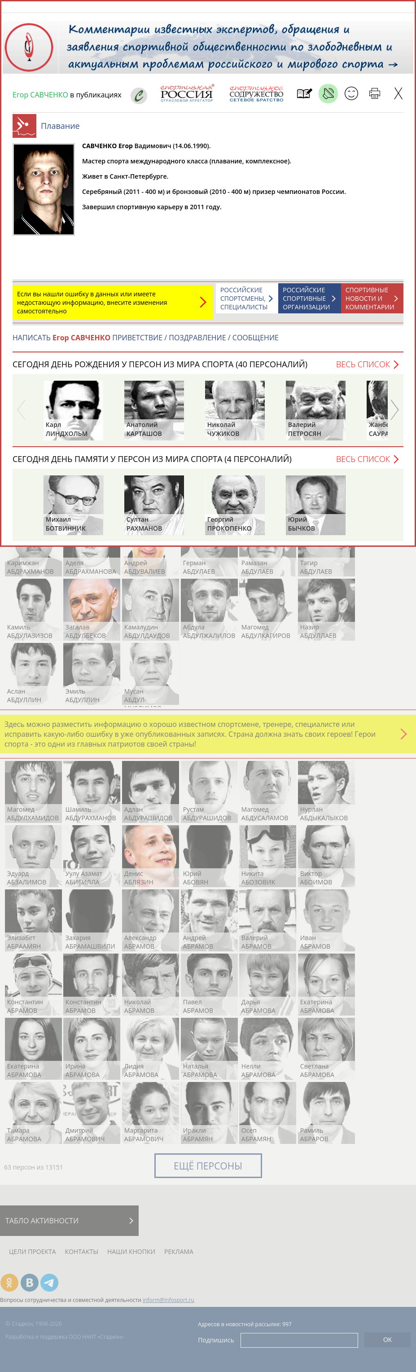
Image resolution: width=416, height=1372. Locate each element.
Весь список (363, 368)
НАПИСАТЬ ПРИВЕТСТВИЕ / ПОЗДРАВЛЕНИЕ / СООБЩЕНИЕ (146, 342)
